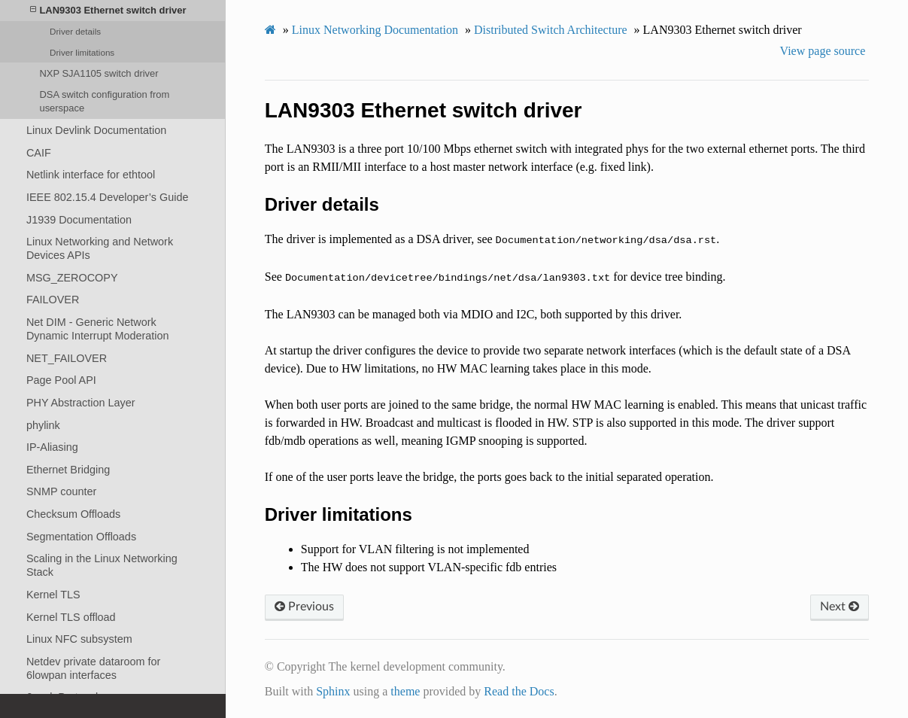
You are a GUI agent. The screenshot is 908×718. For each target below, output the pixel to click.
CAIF (38, 153)
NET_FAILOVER (66, 358)
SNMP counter (61, 491)
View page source (823, 50)
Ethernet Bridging (68, 470)
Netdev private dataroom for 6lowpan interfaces (93, 668)
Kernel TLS (53, 595)
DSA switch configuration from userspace (104, 101)
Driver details (75, 31)
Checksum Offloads (73, 514)
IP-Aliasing (52, 447)
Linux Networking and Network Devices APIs (99, 248)
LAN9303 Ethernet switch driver (108, 10)
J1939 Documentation (79, 220)
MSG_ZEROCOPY (72, 278)
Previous (304, 607)
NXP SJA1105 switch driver (98, 73)
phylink (43, 425)
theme (405, 691)
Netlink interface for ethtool (90, 175)
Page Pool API (61, 380)
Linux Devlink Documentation (96, 130)
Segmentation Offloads (81, 537)
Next (839, 607)
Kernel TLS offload (71, 617)
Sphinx (333, 691)
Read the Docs (519, 691)
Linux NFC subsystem (79, 639)
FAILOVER (52, 300)
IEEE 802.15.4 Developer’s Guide (107, 197)
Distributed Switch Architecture (550, 29)
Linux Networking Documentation (375, 29)
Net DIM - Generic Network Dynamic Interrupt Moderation (97, 329)
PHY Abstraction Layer (80, 403)
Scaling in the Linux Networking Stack (102, 565)
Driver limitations (82, 52)
